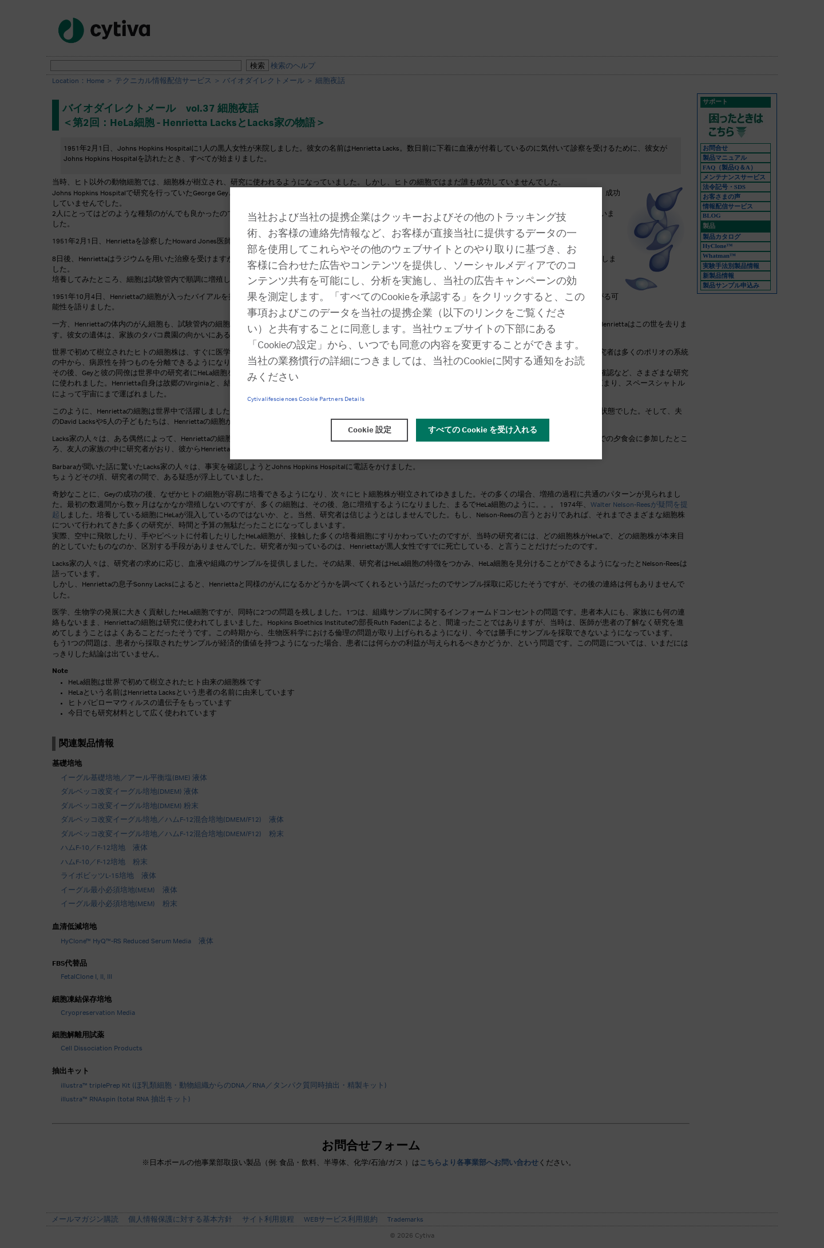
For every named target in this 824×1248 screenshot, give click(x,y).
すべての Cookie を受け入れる (482, 430)
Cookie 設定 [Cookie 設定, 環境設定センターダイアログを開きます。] (369, 430)
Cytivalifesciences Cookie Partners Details (306, 399)
